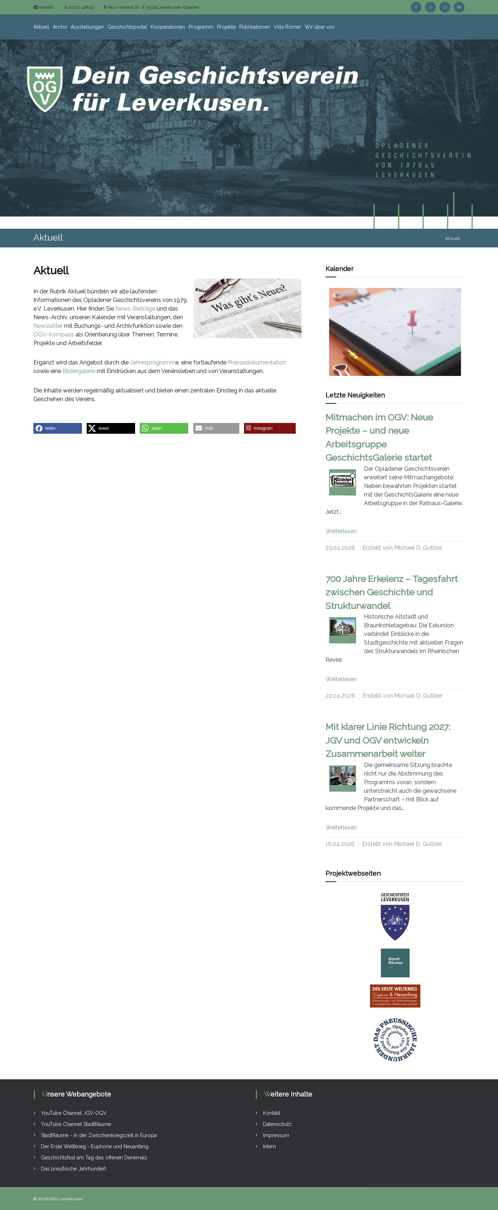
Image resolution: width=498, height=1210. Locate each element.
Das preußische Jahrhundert (73, 1169)
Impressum (276, 1135)
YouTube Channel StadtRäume (76, 1124)
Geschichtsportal (127, 27)
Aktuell (41, 27)
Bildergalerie (79, 371)
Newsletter (48, 325)
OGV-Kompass (53, 334)
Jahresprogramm (152, 362)
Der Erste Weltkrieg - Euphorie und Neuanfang (94, 1146)
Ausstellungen (87, 27)
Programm (201, 27)
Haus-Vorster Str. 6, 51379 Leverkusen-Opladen (152, 7)
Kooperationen (168, 27)
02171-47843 (80, 7)
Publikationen (254, 27)
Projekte (226, 27)
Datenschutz (277, 1124)
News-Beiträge (135, 308)
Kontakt (46, 7)
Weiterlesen (341, 531)
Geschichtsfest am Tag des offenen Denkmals (94, 1157)
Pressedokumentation (257, 362)
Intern (269, 1146)
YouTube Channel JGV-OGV (74, 1113)
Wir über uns (320, 27)
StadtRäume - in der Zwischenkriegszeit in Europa (99, 1135)
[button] (57, 428)
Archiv (60, 27)
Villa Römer (287, 27)
